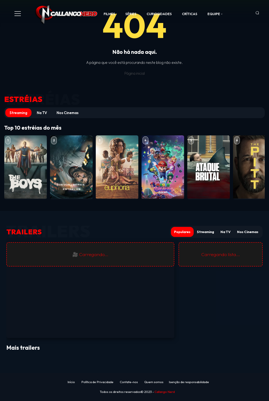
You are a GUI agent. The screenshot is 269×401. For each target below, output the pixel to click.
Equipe (213, 14)
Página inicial (134, 73)
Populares (182, 232)
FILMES (109, 14)
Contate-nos (129, 382)
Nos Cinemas (68, 112)
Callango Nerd (165, 392)
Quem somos (153, 382)
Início (71, 382)
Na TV (42, 112)
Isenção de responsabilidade (189, 382)
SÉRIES (130, 14)
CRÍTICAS (189, 14)
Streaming (18, 112)
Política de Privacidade (97, 382)
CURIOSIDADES (159, 14)
